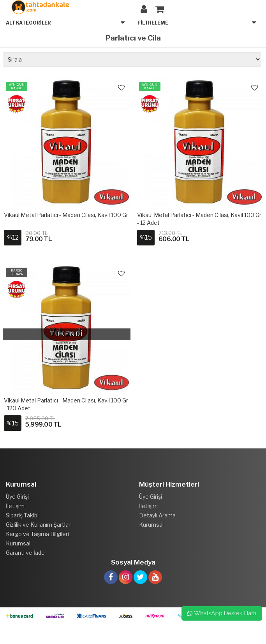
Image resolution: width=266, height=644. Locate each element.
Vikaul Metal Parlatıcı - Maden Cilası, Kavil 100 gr (66, 215)
